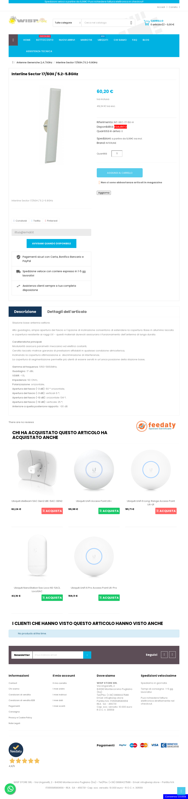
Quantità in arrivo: (109, 131)
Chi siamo (14, 688)
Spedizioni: (104, 138)
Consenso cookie (175, 796)
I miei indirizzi (60, 694)
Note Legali (14, 723)
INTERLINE (111, 143)
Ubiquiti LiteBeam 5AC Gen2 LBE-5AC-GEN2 (37, 501)
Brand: (101, 142)
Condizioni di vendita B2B (22, 700)
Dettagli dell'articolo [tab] (67, 311)
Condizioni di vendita (20, 694)
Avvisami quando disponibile (51, 243)
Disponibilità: (105, 126)
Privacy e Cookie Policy (20, 717)
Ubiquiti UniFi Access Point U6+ (94, 501)
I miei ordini (59, 688)
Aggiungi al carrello (119, 172)
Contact (13, 683)
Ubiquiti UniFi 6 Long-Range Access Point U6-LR (151, 502)
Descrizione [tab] (25, 311)
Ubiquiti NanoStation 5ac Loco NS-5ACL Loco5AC (37, 589)
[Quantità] (116, 153)
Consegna (14, 711)
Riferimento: (105, 122)
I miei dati (58, 700)
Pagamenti (14, 706)
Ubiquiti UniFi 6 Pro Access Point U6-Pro (94, 588)
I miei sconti (59, 706)
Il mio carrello (60, 683)
